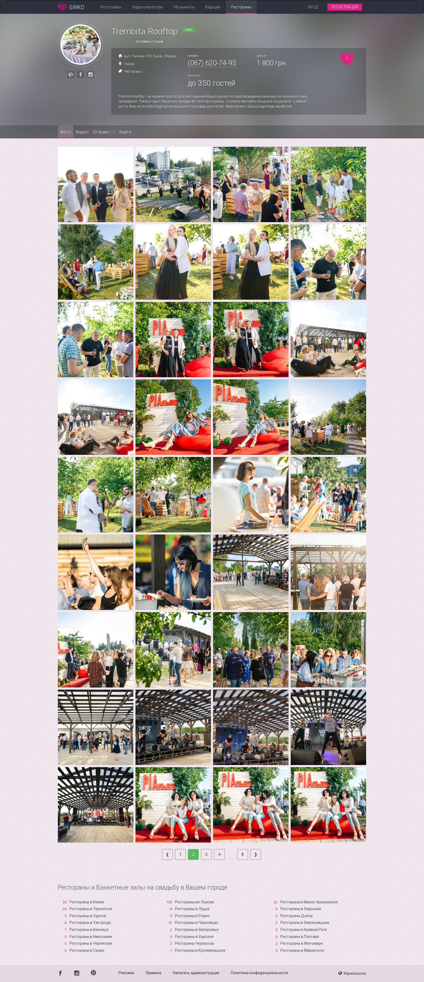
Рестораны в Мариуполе (302, 950)
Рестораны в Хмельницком (304, 922)
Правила (153, 973)
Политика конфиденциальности (259, 973)
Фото (70, 132)
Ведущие (212, 7)
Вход (313, 7)
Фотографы (111, 7)
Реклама (126, 973)
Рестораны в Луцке (192, 909)
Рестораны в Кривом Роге (303, 929)
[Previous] (167, 854)
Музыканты (184, 7)
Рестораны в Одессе (87, 916)
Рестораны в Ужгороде (90, 922)
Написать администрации (196, 973)
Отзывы (127, 132)
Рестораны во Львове (194, 902)
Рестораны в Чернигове (90, 943)
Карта (158, 132)
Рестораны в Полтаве (299, 936)
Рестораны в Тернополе (90, 909)
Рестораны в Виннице (89, 929)
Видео (95, 132)
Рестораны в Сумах (86, 950)
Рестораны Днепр (296, 916)
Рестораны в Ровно (192, 916)
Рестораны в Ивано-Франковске (309, 902)
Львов (129, 64)
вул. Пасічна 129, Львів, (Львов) (150, 56)
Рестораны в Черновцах (196, 922)
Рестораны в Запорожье (197, 929)
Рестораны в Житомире (301, 943)
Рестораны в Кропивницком (200, 950)
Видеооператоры (147, 7)
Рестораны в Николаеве (90, 936)
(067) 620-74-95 (212, 63)
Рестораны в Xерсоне (194, 936)
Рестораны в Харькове (300, 909)
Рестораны (241, 7)
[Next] (255, 854)
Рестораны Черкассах (194, 943)
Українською (352, 973)
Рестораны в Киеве (86, 902)
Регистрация (345, 7)
